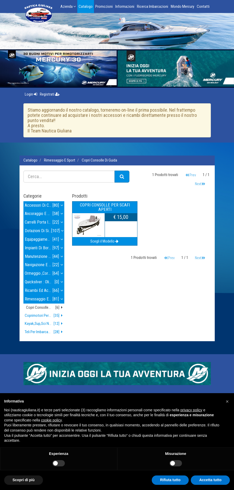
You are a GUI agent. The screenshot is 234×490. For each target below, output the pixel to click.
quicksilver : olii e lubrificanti (45, 282)
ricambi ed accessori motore (45, 291)
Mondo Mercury (182, 6)
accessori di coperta (45, 206)
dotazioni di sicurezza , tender (45, 231)
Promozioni (104, 6)
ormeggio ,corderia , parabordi (45, 274)
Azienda (68, 6)
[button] (227, 401)
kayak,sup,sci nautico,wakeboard (45, 323)
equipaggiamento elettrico (45, 240)
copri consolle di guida (99, 160)
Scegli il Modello (104, 241)
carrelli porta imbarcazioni (45, 222)
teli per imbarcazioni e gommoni (45, 332)
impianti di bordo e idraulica (45, 248)
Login (31, 94)
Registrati (50, 94)
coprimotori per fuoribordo (45, 315)
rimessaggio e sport (59, 160)
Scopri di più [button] (23, 480)
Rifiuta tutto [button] (170, 480)
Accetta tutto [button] (210, 480)
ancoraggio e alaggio (45, 214)
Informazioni (124, 6)
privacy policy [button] (191, 410)
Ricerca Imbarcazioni (152, 6)
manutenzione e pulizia (45, 257)
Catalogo (86, 6)
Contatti (203, 6)
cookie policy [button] (51, 420)
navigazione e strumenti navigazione (45, 265)
